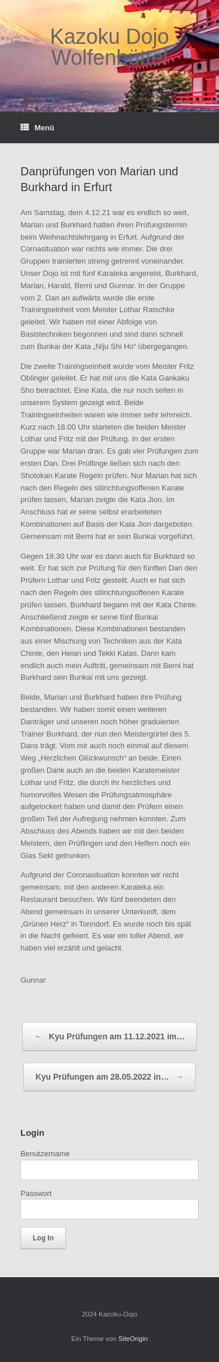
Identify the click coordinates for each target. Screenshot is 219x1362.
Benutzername (45, 1153)
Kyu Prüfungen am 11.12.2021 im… (109, 1037)
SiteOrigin (133, 1338)
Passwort (35, 1193)
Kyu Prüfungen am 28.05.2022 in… (110, 1077)
